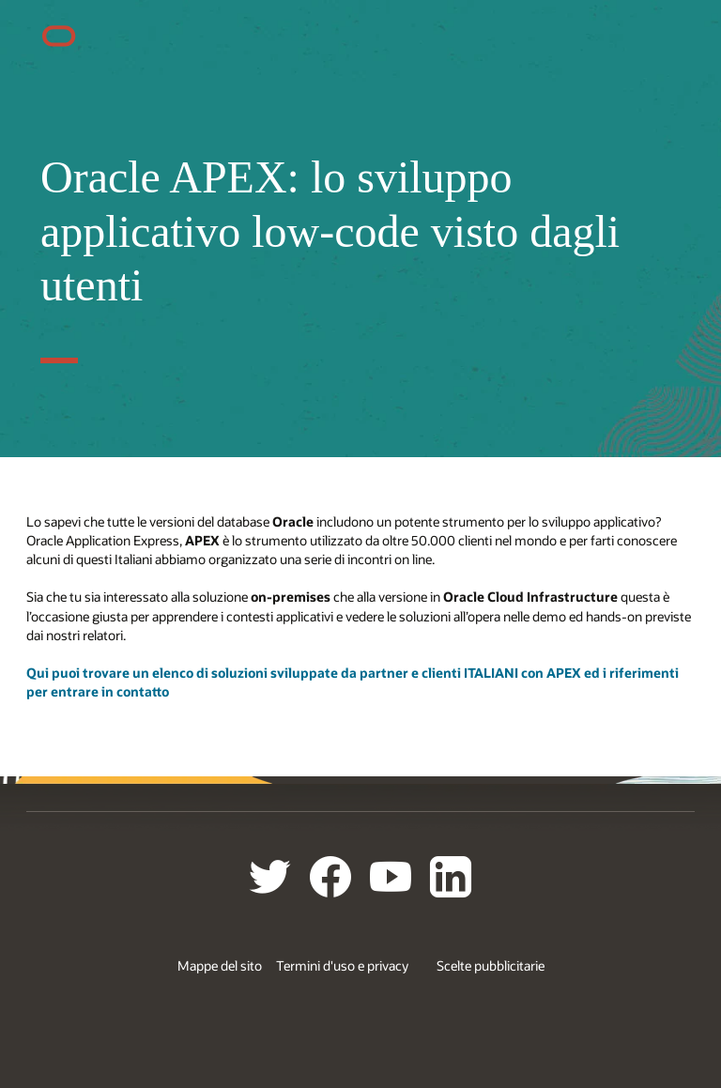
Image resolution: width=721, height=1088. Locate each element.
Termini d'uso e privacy (342, 965)
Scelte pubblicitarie (491, 965)
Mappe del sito (219, 965)
